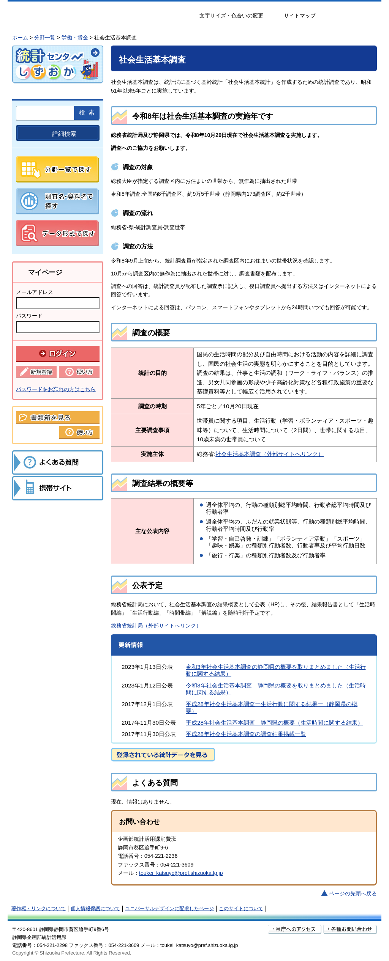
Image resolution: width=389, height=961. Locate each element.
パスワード (29, 316)
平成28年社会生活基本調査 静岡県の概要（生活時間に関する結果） (274, 722)
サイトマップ (300, 16)
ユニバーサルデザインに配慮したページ (169, 908)
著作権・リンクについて (38, 908)
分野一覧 (44, 38)
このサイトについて (241, 908)
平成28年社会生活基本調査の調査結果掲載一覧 (246, 734)
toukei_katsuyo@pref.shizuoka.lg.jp (181, 873)
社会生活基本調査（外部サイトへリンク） (269, 454)
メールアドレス (34, 292)
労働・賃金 (75, 38)
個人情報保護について (95, 908)
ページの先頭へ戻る (353, 893)
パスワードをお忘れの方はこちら (56, 389)
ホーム (20, 38)
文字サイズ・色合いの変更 (231, 16)
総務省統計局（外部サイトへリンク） (156, 626)
